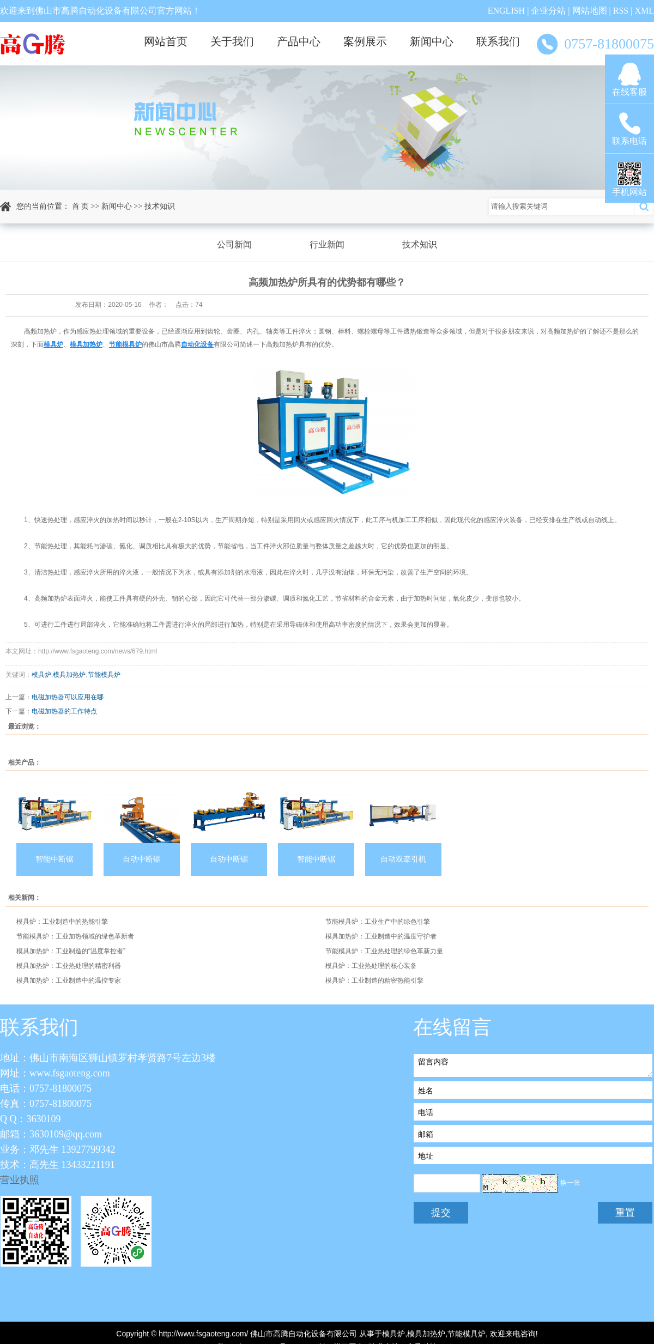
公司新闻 (234, 244)
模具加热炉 (69, 675)
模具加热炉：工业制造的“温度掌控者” (70, 951)
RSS (620, 10)
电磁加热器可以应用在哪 (68, 697)
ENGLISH (506, 10)
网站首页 (165, 41)
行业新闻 (327, 244)
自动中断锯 (142, 859)
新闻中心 (431, 41)
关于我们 (232, 41)
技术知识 (159, 206)
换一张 (570, 1182)
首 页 (80, 206)
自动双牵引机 (403, 859)
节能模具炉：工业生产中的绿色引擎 (377, 921)
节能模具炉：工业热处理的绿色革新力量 (384, 951)
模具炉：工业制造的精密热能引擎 (374, 980)
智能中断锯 (54, 859)
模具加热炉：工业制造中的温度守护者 (381, 936)
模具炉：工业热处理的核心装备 (371, 966)
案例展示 (365, 41)
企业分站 (548, 10)
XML (644, 10)
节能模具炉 (104, 675)
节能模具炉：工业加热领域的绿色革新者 (75, 936)
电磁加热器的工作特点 (64, 711)
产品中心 (298, 41)
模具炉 (41, 675)
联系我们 (498, 41)
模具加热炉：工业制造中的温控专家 (68, 980)
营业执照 (19, 1180)
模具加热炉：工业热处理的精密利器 (68, 966)
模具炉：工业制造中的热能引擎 (62, 921)
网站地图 (589, 10)
